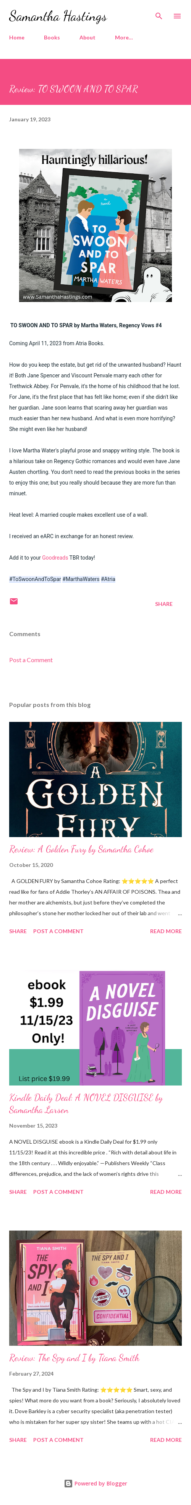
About (87, 37)
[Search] (158, 13)
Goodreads (55, 558)
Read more (166, 931)
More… (124, 37)
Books (52, 37)
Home (16, 37)
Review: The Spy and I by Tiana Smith (74, 1357)
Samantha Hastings (58, 16)
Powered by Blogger (95, 1483)
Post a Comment (31, 659)
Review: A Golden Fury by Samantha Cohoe (81, 849)
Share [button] (164, 604)
